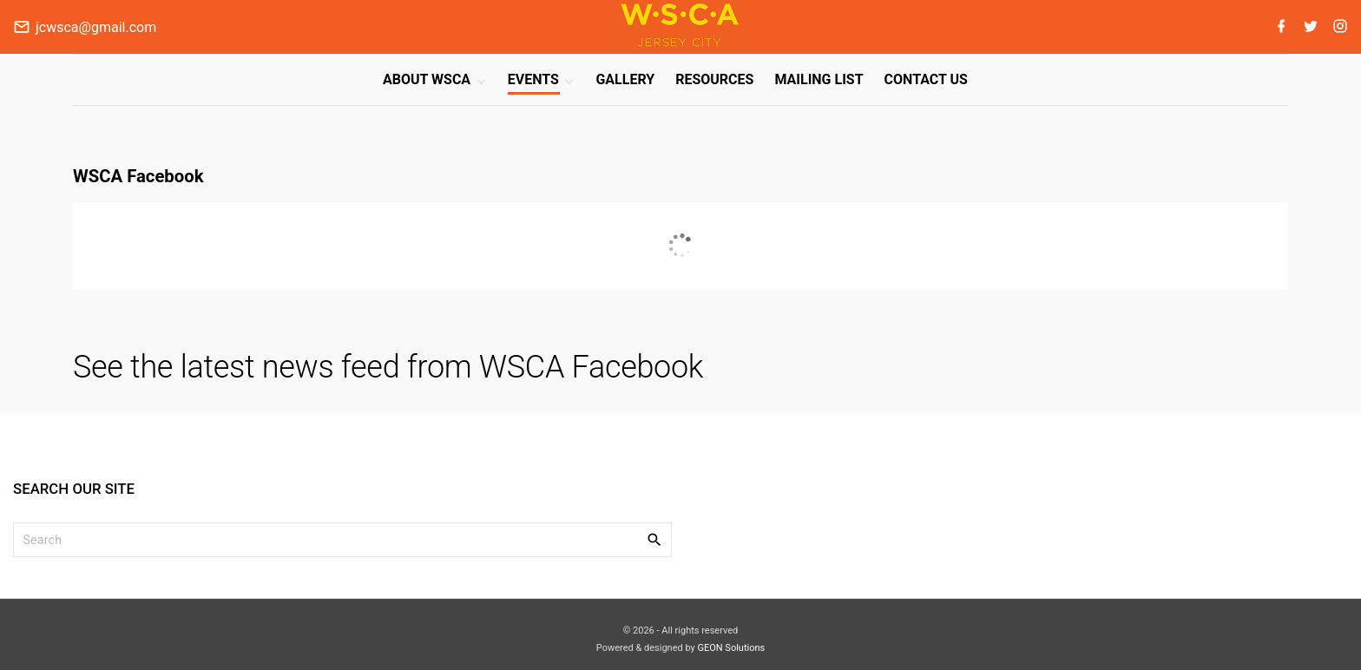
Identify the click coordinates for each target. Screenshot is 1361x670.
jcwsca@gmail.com (96, 27)
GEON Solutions (731, 648)
